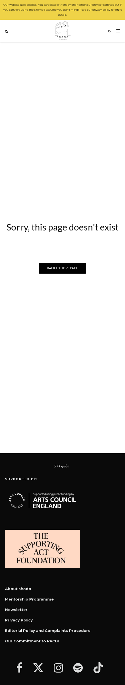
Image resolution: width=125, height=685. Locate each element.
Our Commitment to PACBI (32, 641)
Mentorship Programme (29, 599)
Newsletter (16, 609)
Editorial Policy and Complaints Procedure (47, 630)
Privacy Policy (19, 620)
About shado (18, 588)
